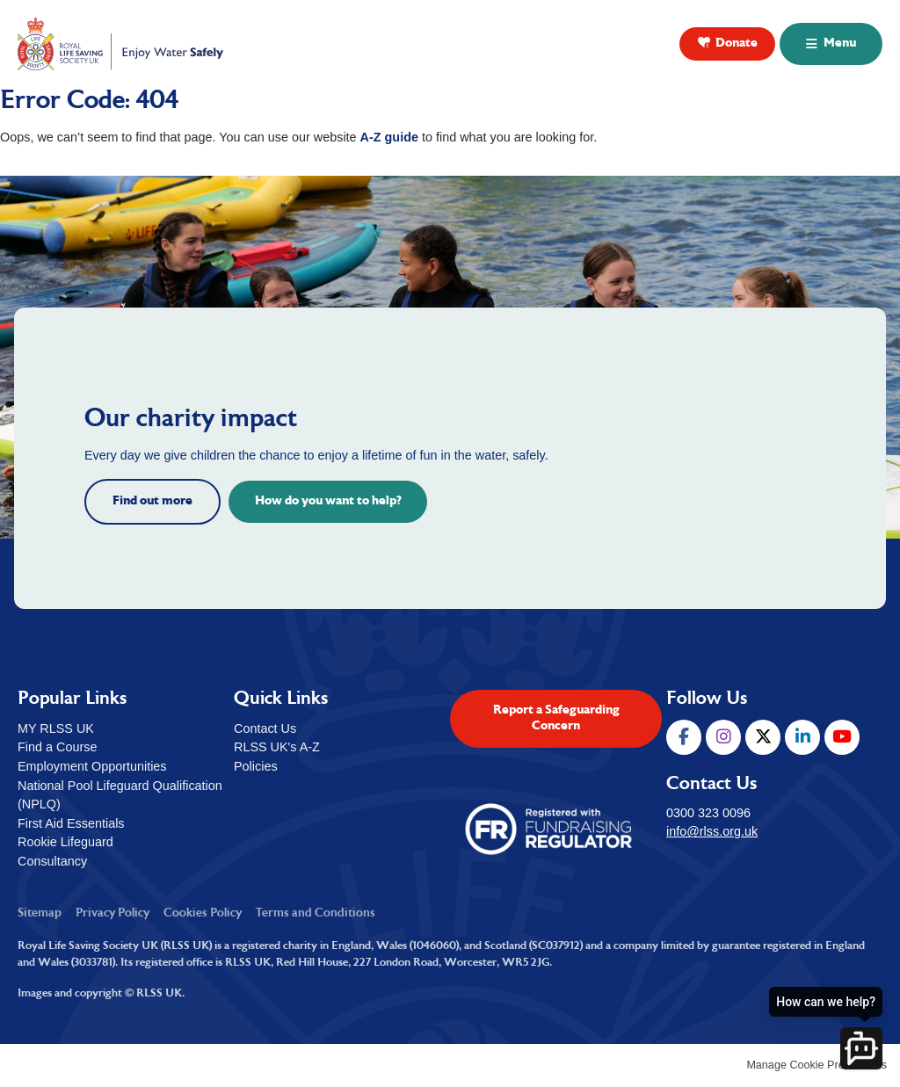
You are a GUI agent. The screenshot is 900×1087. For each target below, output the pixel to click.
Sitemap (40, 913)
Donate (736, 43)
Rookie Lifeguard (65, 842)
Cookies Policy (202, 913)
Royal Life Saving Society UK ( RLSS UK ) (122, 44)
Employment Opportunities (92, 766)
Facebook (683, 737)
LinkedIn (802, 737)
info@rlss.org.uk (712, 831)
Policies (256, 766)
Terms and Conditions (315, 913)
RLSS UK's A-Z (277, 747)
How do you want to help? (328, 501)
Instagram (723, 737)
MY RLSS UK (56, 728)
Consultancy (52, 861)
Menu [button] (840, 43)
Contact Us (265, 728)
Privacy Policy (112, 913)
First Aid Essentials (71, 823)
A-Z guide (389, 137)
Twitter (762, 737)
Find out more (152, 501)
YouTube (842, 737)
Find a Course (57, 747)
